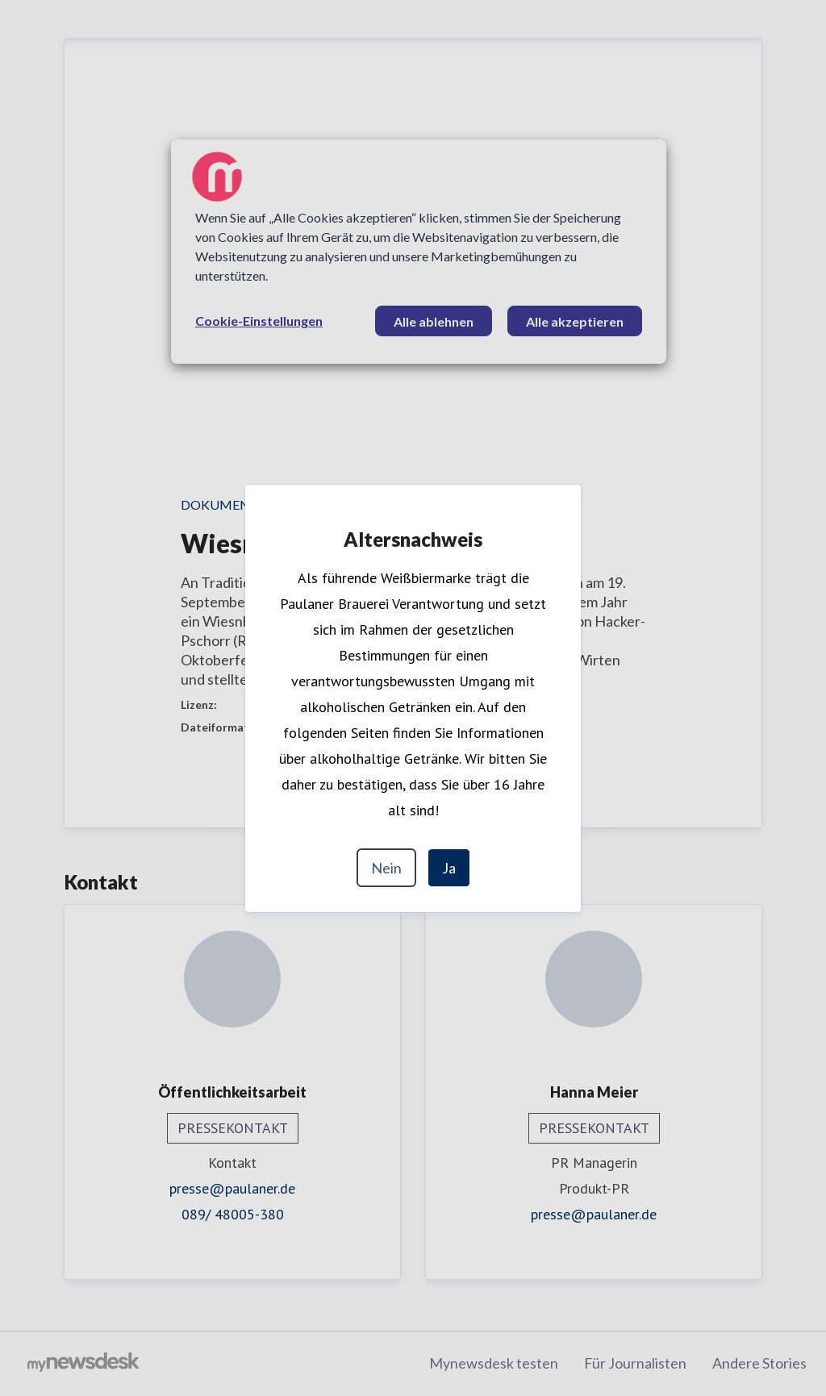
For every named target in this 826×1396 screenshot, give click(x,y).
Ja (449, 868)
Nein (386, 868)
